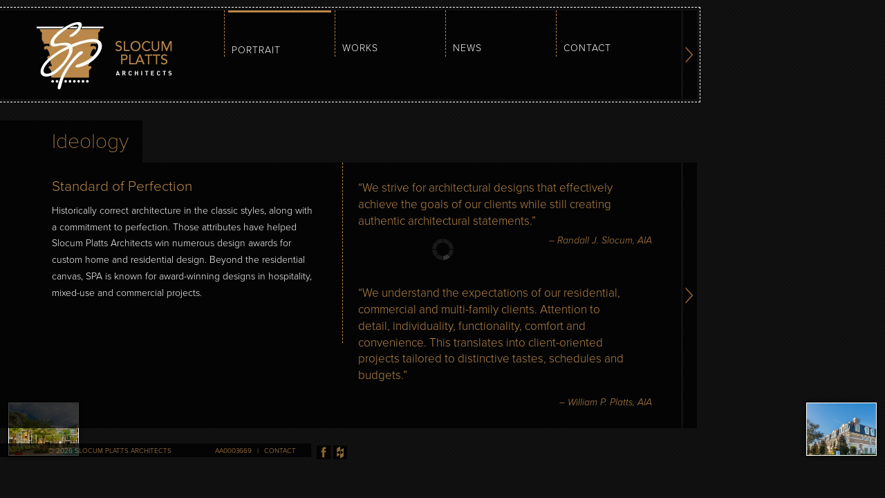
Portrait (256, 50)
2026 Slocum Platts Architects (113, 451)
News (467, 48)
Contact (587, 48)
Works (360, 48)
